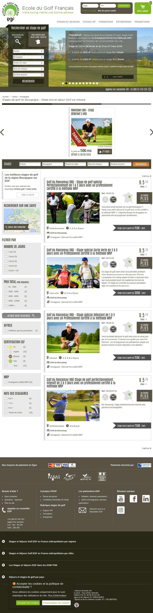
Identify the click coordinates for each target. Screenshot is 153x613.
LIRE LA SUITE (27, 195)
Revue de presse (50, 496)
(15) (18, 351)
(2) (12, 252)
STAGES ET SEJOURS (68, 22)
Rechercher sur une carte (38, 39)
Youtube (121, 498)
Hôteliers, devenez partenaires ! (94, 496)
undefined (63, 83)
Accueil (5, 97)
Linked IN (146, 498)
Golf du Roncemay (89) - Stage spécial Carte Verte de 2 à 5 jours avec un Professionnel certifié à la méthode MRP (82, 252)
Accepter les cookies (28, 602)
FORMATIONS (106, 22)
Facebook (133, 498)
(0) (18, 305)
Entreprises (48, 517)
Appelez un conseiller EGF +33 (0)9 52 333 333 (126, 89)
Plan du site (9, 503)
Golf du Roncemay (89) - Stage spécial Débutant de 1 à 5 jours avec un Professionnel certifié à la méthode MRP (81, 317)
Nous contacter (11, 496)
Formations (47, 514)
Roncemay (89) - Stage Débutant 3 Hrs (18, 112)
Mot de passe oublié (107, 11)
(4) (13, 261)
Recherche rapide (18, 39)
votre (142, 11)
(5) (18, 296)
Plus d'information (57, 595)
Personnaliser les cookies (56, 602)
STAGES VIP (89, 22)
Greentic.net (87, 591)
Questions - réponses (13, 500)
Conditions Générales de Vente (56, 500)
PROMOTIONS (142, 22)
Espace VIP (48, 510)
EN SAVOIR (146, 199)
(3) (13, 256)
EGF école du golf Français (10, 12)
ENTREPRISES (124, 22)
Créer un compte (89, 11)
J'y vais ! (41, 152)
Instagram (121, 510)
